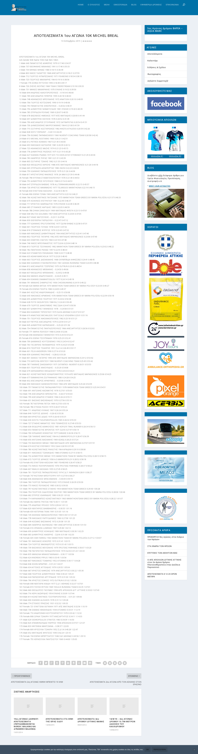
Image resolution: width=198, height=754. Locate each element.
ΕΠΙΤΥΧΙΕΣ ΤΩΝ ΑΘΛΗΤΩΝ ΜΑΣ (162, 560)
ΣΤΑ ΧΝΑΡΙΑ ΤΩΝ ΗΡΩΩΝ (159, 554)
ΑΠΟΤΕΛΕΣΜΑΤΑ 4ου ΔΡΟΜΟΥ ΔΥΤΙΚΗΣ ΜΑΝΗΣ (91, 721)
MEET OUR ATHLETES (159, 193)
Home (81, 10)
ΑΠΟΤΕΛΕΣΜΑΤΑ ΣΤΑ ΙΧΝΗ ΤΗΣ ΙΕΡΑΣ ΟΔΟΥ (59, 721)
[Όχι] (194, 749)
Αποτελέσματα (154, 61)
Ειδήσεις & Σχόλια (156, 75)
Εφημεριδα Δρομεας (151, 10)
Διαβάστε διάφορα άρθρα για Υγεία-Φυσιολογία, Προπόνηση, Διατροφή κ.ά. (165, 186)
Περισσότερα (160, 749)
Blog (133, 10)
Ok (147, 749)
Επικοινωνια (172, 10)
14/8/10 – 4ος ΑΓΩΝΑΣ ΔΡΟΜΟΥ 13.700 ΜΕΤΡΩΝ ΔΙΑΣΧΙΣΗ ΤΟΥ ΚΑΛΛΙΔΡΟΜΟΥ (122, 724)
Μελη (106, 10)
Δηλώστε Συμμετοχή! (157, 88)
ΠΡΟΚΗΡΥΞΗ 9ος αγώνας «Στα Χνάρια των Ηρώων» (165, 545)
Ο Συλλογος (94, 10)
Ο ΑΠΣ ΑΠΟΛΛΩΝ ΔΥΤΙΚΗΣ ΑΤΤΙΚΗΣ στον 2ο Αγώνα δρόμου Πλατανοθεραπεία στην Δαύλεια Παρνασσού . (164, 571)
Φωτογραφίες (154, 81)
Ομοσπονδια (120, 10)
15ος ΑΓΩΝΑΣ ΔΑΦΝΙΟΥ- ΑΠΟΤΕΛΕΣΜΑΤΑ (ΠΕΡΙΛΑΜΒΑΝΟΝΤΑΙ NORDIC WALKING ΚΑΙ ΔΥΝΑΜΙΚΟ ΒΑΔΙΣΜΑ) (26, 725)
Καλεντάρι (152, 68)
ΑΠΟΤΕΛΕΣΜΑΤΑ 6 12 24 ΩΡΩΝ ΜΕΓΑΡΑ (162, 582)
